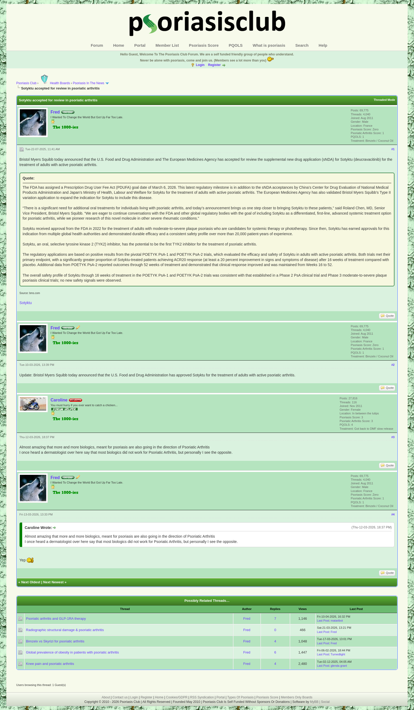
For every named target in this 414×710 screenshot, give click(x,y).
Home (118, 45)
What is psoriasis (269, 45)
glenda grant (339, 665)
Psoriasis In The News (88, 83)
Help (323, 45)
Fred (55, 112)
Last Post (323, 620)
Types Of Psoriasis (240, 697)
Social (325, 702)
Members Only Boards (296, 697)
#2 (392, 364)
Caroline (59, 400)
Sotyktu (26, 303)
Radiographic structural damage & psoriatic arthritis (65, 630)
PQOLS (236, 45)
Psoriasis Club (26, 83)
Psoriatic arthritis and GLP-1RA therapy (56, 619)
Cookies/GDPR (176, 697)
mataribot (337, 620)
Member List (167, 45)
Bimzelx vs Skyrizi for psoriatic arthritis (55, 641)
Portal (139, 45)
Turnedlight (338, 654)
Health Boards (54, 83)
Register (214, 65)
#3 (392, 437)
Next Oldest (30, 582)
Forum (97, 45)
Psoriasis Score (204, 45)
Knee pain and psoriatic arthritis (50, 664)
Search (302, 45)
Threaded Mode (384, 99)
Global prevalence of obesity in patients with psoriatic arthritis (72, 652)
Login (200, 65)
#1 (392, 149)
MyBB (314, 702)
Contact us (120, 697)
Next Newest (53, 582)
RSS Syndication (202, 697)
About (106, 697)
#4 (392, 514)
